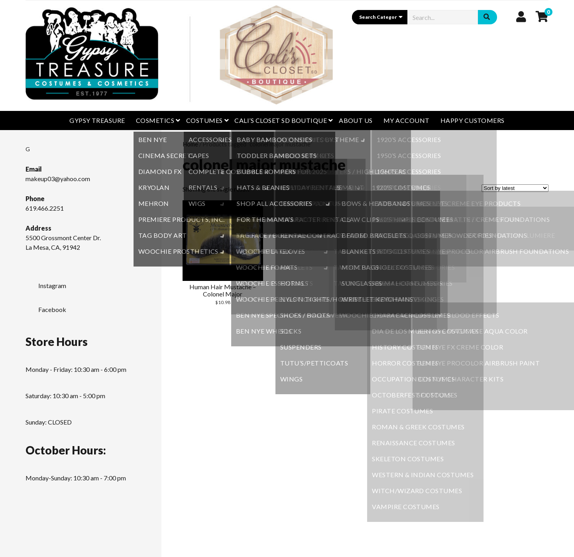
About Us (356, 120)
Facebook (46, 307)
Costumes (204, 120)
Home (190, 144)
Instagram (46, 283)
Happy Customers (472, 120)
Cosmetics (155, 120)
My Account (406, 120)
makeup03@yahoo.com (58, 178)
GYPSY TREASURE (97, 120)
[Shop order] (515, 188)
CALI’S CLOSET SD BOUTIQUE (280, 120)
